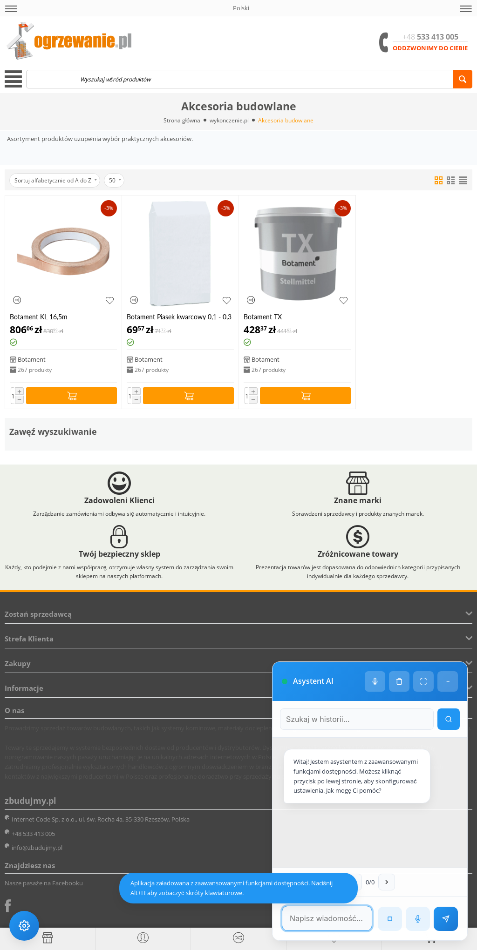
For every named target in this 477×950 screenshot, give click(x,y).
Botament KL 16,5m (39, 316)
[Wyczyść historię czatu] (399, 681)
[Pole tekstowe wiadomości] (327, 918)
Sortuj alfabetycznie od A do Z (55, 180)
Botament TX (263, 316)
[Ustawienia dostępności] (24, 926)
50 (115, 180)
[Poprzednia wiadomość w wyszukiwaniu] (353, 882)
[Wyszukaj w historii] (448, 719)
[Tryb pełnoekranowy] (423, 681)
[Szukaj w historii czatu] (357, 719)
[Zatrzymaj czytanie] (390, 919)
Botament (32, 359)
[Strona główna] (47, 938)
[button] (11, 8)
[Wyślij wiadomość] (446, 919)
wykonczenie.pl (229, 120)
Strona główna (182, 120)
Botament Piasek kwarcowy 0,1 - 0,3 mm (179, 316)
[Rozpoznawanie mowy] (418, 919)
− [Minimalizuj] (448, 681)
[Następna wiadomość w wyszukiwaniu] (386, 882)
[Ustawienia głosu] (375, 681)
